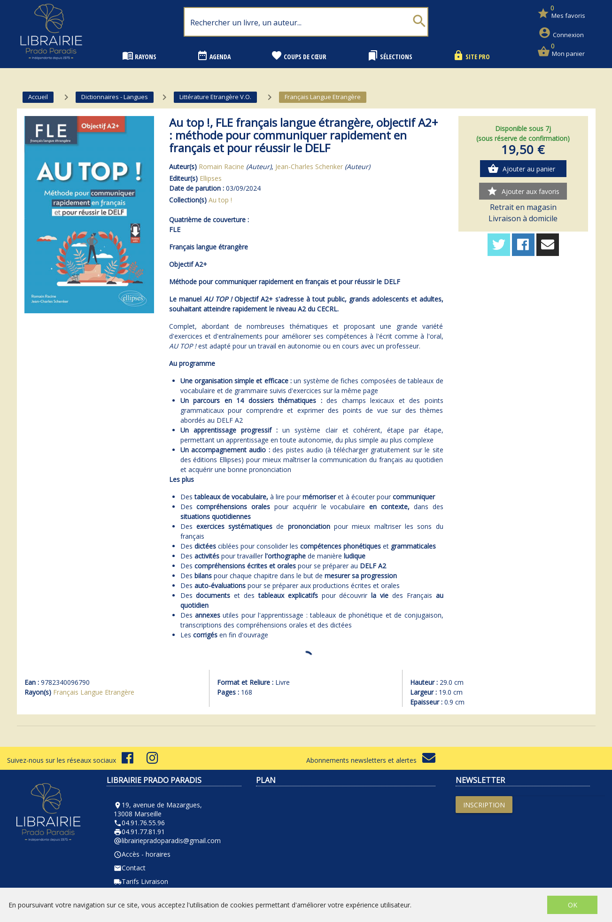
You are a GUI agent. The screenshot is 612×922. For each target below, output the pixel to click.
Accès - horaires (142, 854)
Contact (130, 867)
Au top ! (220, 199)
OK (572, 904)
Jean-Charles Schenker (309, 166)
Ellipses (211, 178)
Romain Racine (221, 166)
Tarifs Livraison (141, 881)
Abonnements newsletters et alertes (370, 760)
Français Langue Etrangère (93, 692)
